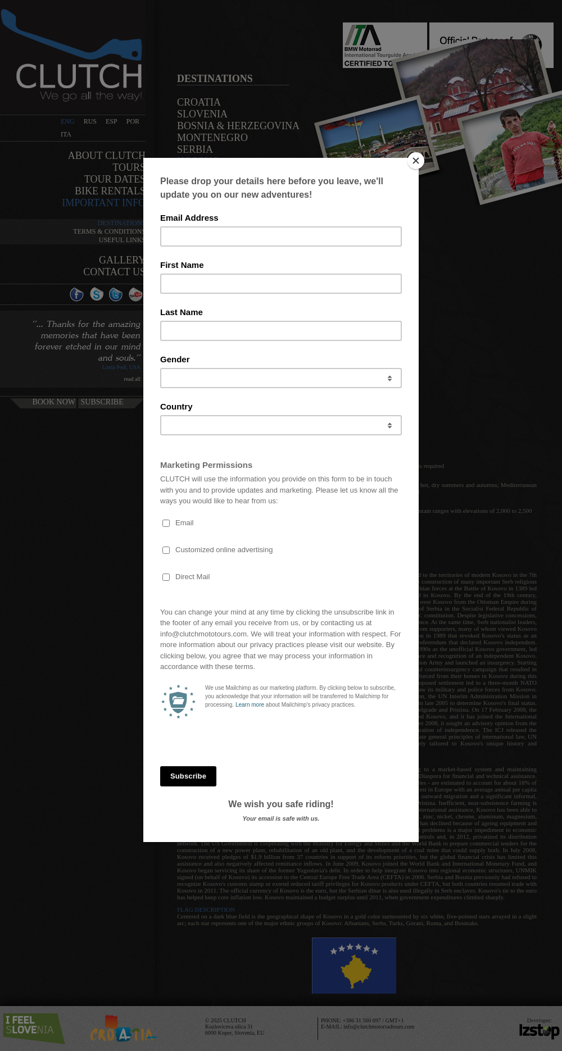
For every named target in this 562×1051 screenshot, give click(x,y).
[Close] (415, 160)
